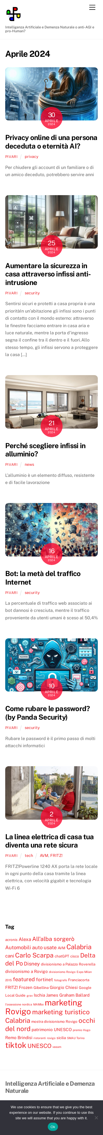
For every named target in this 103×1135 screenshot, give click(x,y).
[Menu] (92, 7)
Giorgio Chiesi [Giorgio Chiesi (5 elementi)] (64, 987)
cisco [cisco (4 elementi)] (74, 956)
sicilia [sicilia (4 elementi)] (61, 1038)
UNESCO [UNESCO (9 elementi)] (39, 1045)
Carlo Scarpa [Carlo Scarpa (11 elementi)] (34, 955)
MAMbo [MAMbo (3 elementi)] (38, 1004)
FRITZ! (56, 855)
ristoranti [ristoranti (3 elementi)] (40, 1038)
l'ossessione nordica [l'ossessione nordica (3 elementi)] (18, 1004)
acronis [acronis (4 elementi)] (11, 939)
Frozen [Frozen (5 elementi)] (25, 987)
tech (29, 855)
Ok (53, 1127)
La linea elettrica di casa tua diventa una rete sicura (49, 841)
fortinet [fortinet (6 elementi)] (44, 979)
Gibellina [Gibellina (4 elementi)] (41, 987)
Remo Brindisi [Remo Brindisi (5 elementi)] (18, 1037)
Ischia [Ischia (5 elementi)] (39, 995)
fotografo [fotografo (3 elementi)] (60, 980)
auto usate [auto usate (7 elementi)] (44, 947)
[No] (96, 1117)
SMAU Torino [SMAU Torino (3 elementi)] (76, 1038)
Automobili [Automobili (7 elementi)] (18, 947)
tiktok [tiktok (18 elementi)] (15, 1045)
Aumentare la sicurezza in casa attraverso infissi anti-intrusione (48, 274)
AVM (44, 855)
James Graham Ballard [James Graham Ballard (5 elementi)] (68, 995)
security (32, 293)
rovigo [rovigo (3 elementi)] (51, 1038)
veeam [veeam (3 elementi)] (56, 1046)
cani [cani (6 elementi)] (9, 956)
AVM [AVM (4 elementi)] (61, 948)
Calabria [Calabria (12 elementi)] (78, 947)
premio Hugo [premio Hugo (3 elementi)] (81, 1030)
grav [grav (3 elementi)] (30, 995)
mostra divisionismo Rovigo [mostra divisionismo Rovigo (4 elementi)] (54, 1021)
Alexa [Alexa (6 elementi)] (25, 939)
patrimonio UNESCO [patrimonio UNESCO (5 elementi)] (52, 1029)
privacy (31, 156)
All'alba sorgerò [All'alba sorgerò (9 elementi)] (53, 938)
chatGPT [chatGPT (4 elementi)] (62, 956)
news (29, 464)
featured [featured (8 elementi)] (24, 979)
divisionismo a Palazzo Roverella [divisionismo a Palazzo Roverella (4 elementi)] (68, 964)
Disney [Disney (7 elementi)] (32, 964)
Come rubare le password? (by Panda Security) (47, 712)
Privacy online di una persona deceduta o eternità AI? (51, 141)
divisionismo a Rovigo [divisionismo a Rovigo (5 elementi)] (26, 971)
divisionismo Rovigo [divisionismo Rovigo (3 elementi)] (62, 971)
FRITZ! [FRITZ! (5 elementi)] (11, 987)
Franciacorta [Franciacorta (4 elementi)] (78, 980)
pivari (11, 157)
